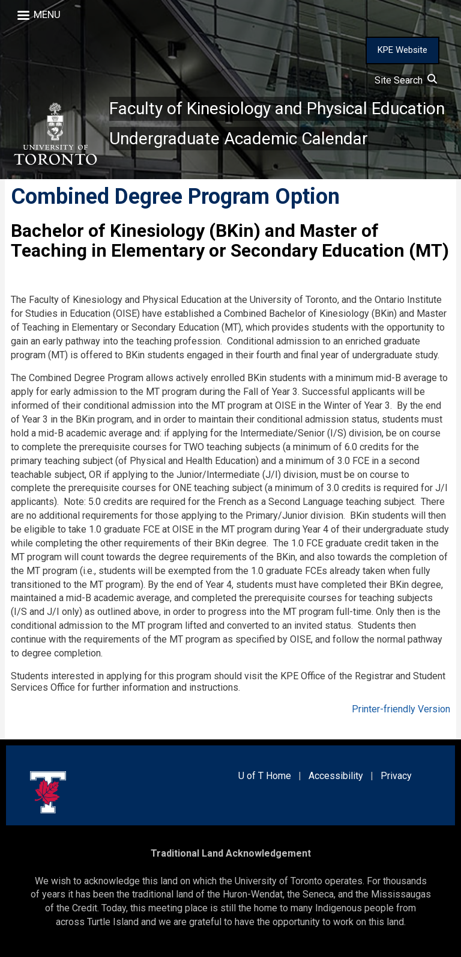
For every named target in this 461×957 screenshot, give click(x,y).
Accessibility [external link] (336, 775)
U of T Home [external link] (264, 775)
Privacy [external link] (396, 775)
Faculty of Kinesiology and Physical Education (277, 108)
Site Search (406, 80)
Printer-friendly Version (401, 709)
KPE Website (402, 49)
